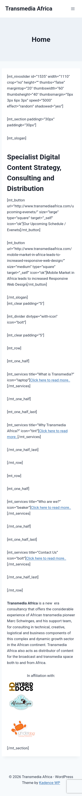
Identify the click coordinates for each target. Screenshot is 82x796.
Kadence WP (49, 782)
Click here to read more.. (50, 380)
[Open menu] (73, 8)
